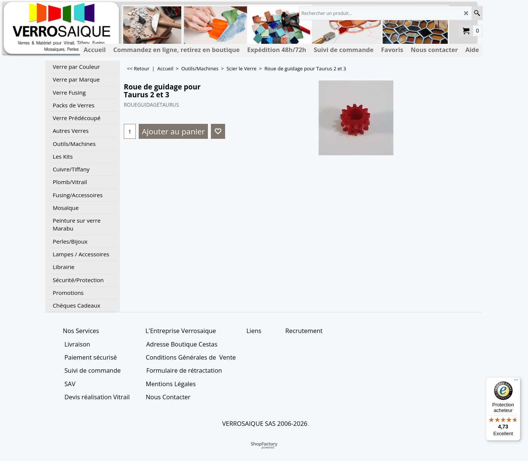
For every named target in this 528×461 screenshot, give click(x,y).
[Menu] (516, 381)
